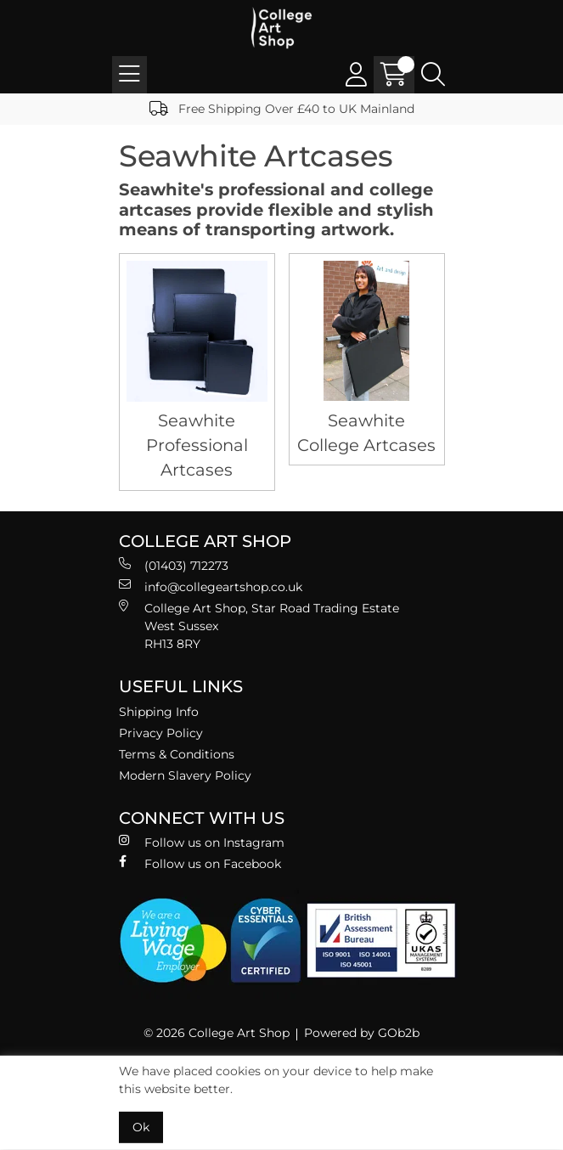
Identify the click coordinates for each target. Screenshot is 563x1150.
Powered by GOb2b (361, 1032)
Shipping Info (159, 711)
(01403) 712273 (173, 565)
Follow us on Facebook (200, 863)
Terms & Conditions (176, 754)
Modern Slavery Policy (185, 775)
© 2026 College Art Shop (217, 1032)
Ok (140, 1127)
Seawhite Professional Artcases (197, 445)
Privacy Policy (161, 733)
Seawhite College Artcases (366, 432)
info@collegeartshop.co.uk (210, 586)
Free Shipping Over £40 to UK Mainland (281, 108)
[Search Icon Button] (433, 74)
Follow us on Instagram (201, 842)
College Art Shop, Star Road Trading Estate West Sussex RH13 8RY (259, 625)
